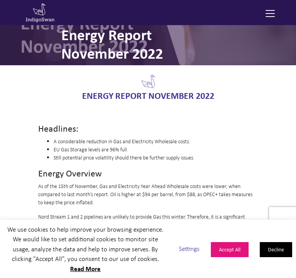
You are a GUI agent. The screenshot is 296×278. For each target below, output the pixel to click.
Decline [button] (276, 249)
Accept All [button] (229, 249)
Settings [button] (189, 248)
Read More (85, 268)
